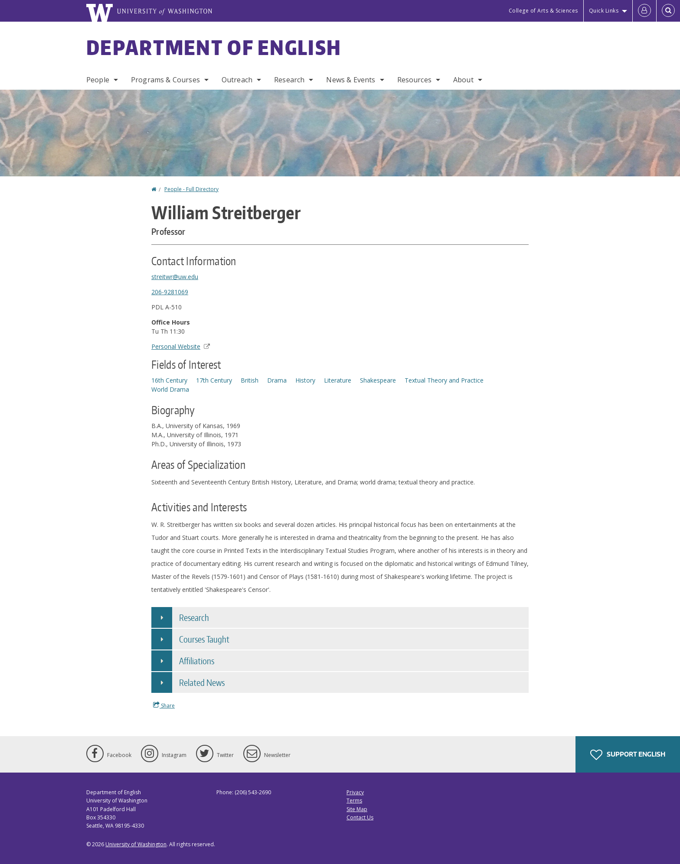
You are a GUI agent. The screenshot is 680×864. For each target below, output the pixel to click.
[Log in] (644, 11)
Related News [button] (202, 682)
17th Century (214, 380)
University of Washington (136, 844)
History (305, 380)
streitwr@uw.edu (174, 277)
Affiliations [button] (196, 660)
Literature (337, 380)
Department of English (213, 47)
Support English (627, 755)
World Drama (170, 389)
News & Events (350, 79)
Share (164, 705)
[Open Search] (668, 11)
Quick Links (604, 10)
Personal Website (180, 346)
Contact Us (360, 817)
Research (289, 79)
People (97, 79)
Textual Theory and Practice (444, 380)
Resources (414, 79)
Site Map (357, 809)
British (249, 380)
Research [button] (194, 617)
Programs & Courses (165, 79)
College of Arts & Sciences (543, 10)
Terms (354, 800)
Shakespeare (378, 380)
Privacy (355, 792)
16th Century (169, 380)
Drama (277, 380)
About (463, 79)
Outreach (237, 79)
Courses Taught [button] (204, 639)
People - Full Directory (191, 189)
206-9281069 (169, 292)
